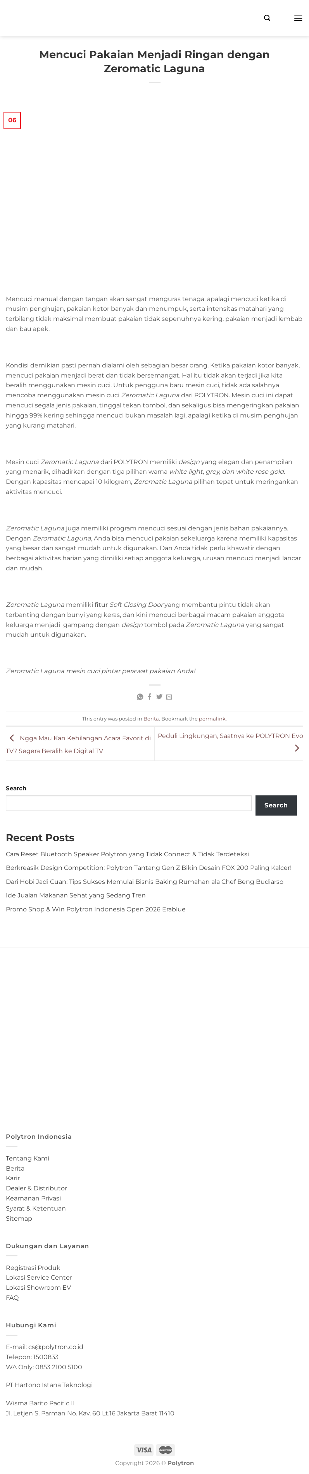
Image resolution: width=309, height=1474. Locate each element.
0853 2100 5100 (58, 1367)
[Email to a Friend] (169, 697)
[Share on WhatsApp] (140, 697)
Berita (151, 718)
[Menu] (298, 18)
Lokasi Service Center (39, 1277)
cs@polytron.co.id (55, 1347)
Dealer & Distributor (36, 1188)
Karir (13, 1178)
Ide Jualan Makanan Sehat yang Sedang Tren (76, 895)
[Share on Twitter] (159, 697)
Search (16, 788)
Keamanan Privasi (33, 1198)
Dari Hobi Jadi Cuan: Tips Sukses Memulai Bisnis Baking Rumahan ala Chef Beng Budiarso (144, 881)
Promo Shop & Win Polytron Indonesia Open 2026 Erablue (96, 909)
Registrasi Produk (33, 1267)
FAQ (12, 1297)
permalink (212, 718)
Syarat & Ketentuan (36, 1208)
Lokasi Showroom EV (38, 1287)
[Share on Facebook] (150, 697)
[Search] (267, 18)
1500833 (46, 1357)
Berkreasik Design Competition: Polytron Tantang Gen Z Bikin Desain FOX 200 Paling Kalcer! (149, 867)
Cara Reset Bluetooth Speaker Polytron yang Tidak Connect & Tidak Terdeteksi (127, 854)
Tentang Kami (27, 1158)
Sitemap (19, 1218)
